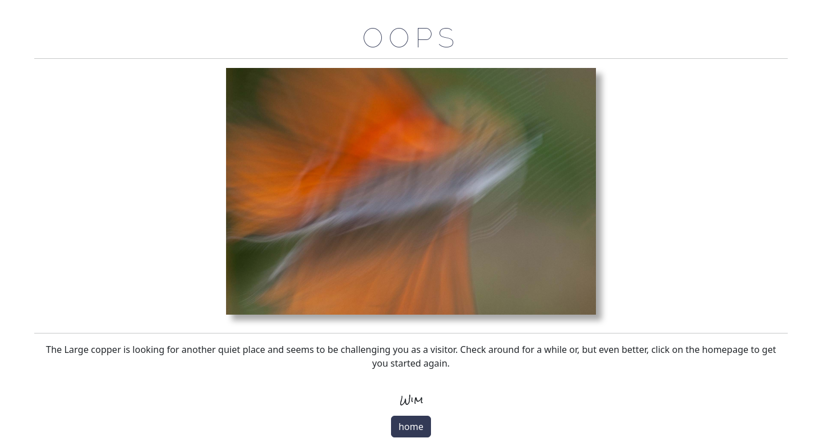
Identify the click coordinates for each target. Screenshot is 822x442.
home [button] (411, 426)
